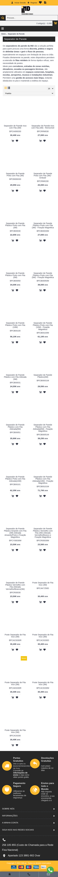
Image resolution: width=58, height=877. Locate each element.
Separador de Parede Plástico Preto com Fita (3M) (15, 225)
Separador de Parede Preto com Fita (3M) (15, 174)
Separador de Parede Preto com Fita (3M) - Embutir (42, 175)
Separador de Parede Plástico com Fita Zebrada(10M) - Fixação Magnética (42, 480)
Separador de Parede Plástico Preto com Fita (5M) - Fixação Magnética (43, 275)
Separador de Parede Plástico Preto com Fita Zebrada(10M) (15, 479)
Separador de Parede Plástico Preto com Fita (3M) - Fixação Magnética (43, 225)
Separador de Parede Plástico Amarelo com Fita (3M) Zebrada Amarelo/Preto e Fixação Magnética (15, 533)
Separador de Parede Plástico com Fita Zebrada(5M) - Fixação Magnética (43, 428)
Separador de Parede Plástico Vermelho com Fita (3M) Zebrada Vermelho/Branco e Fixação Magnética (43, 533)
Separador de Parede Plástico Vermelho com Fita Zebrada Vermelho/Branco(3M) (15, 586)
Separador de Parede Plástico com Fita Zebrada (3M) (15, 377)
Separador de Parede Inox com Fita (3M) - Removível (42, 127)
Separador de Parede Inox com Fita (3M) (15, 127)
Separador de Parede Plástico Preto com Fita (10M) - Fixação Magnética (43, 326)
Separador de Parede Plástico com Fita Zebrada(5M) (15, 427)
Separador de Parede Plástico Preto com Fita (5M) (15, 275)
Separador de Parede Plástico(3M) (42, 376)
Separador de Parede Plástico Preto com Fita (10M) (15, 325)
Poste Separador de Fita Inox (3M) (42, 584)
